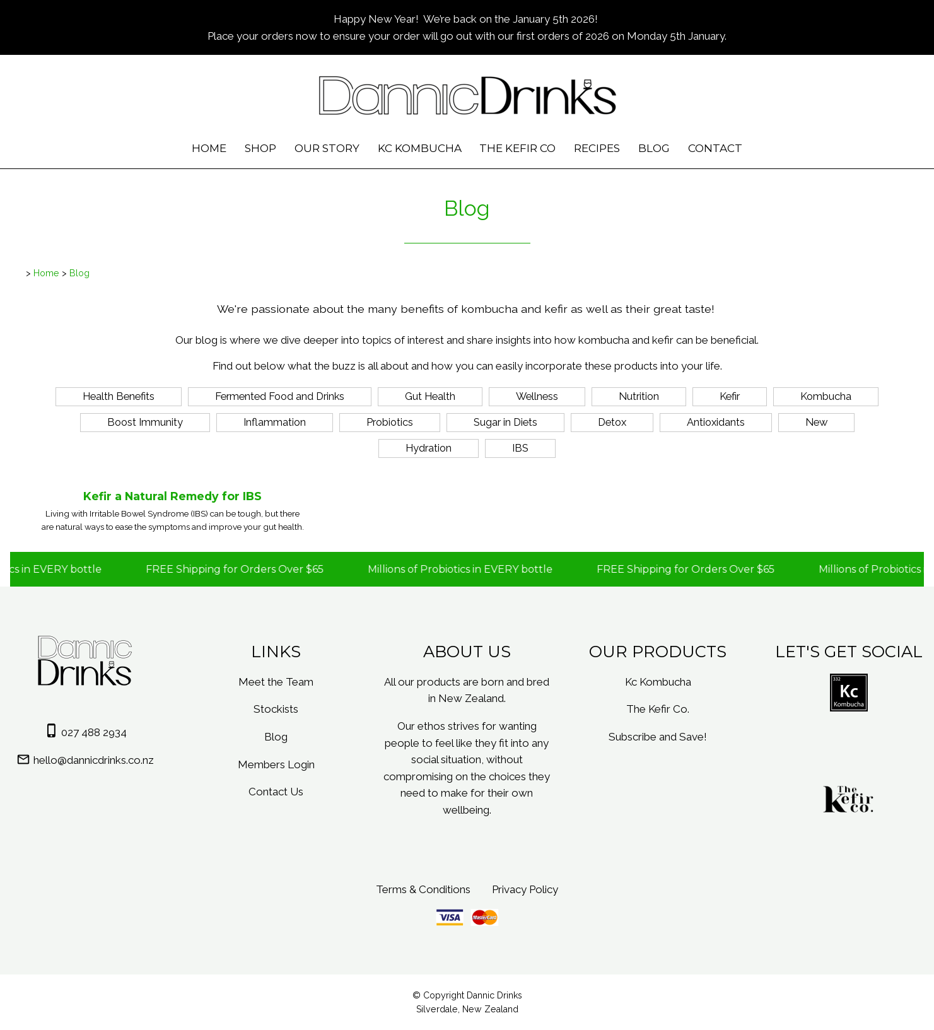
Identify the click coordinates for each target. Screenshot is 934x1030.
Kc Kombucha (420, 148)
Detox (612, 422)
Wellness (537, 396)
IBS (520, 448)
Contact (715, 148)
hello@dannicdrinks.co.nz (93, 760)
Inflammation (274, 422)
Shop (260, 148)
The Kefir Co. (657, 709)
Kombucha (825, 396)
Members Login (276, 764)
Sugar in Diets (505, 422)
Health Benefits (119, 396)
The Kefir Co (517, 148)
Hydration (429, 448)
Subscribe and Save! (658, 736)
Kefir (730, 396)
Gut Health (430, 396)
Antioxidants (716, 422)
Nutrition (639, 396)
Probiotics (389, 422)
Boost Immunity (145, 422)
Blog (654, 148)
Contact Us (275, 791)
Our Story (327, 148)
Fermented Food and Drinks (279, 396)
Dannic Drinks (494, 995)
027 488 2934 (94, 732)
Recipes (597, 148)
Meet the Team (275, 682)
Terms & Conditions (423, 889)
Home (209, 148)
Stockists (276, 709)
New (816, 422)
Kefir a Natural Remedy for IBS (172, 496)
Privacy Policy (525, 889)
